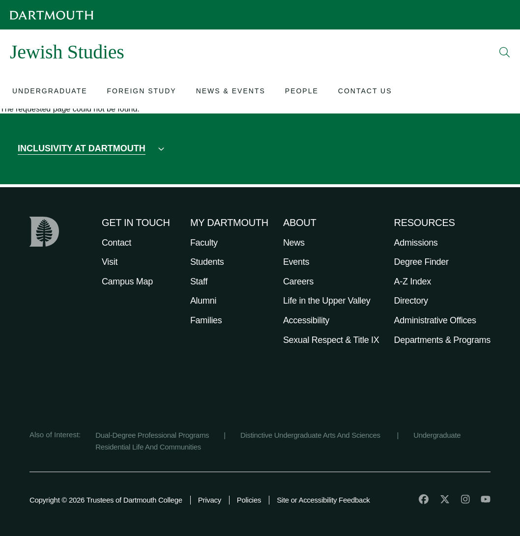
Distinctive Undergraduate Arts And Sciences (311, 435)
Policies (249, 500)
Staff (198, 281)
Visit (109, 262)
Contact (116, 243)
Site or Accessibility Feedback (323, 500)
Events (296, 262)
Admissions (416, 243)
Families (206, 320)
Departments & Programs (442, 340)
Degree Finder (421, 262)
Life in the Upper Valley (327, 301)
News (294, 243)
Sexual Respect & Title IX (331, 340)
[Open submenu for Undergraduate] (49, 92)
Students (207, 262)
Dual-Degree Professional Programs (152, 435)
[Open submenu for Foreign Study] (141, 92)
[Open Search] (504, 52)
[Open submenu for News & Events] (230, 92)
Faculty (204, 243)
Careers (298, 281)
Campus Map (127, 281)
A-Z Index (412, 281)
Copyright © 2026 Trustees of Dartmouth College (105, 500)
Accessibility (306, 320)
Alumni (203, 301)
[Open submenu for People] (301, 92)
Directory (411, 301)
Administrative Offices (435, 320)
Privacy (209, 500)
